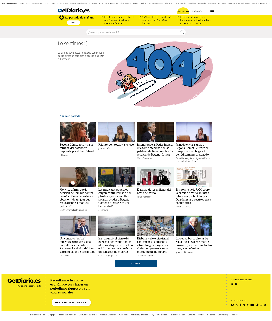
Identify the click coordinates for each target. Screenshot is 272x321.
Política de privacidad (139, 315)
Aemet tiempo (232, 3)
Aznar (101, 3)
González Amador (62, 3)
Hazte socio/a (183, 11)
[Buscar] (182, 32)
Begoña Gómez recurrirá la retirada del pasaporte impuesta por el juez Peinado (77, 148)
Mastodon (236, 315)
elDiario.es (64, 155)
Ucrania (176, 3)
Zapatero (73, 3)
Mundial (241, 3)
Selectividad (169, 3)
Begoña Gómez (25, 3)
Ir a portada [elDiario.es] (136, 263)
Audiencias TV (265, 3)
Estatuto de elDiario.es (88, 315)
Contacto (191, 315)
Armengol (136, 3)
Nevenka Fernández (83, 3)
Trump (106, 3)
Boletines (211, 315)
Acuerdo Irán (114, 3)
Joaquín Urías (104, 148)
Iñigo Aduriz (191, 161)
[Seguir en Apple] (236, 284)
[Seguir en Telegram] (244, 305)
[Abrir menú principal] (212, 10)
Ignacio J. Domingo (184, 252)
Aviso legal (123, 315)
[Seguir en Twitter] (236, 305)
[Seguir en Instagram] (248, 305)
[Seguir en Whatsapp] (261, 305)
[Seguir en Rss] (265, 305)
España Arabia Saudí (252, 3)
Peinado (94, 3)
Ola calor (183, 3)
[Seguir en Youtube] (252, 305)
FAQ (152, 315)
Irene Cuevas (212, 3)
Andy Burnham (146, 3)
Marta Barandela (144, 158)
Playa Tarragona (126, 3)
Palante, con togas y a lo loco (116, 144)
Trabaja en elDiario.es (67, 315)
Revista (201, 315)
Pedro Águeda (196, 158)
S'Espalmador (201, 3)
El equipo (51, 315)
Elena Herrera (182, 158)
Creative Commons (108, 315)
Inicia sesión (197, 11)
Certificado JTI (223, 315)
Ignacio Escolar (144, 196)
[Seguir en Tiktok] (257, 305)
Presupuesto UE (157, 3)
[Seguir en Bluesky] (232, 305)
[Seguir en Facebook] (240, 305)
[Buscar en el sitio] (132, 32)
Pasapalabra (192, 3)
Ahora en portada (70, 115)
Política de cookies (177, 315)
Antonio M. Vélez (183, 206)
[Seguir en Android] (232, 284)
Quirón (52, 3)
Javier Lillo (64, 255)
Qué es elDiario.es (37, 315)
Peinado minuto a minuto (40, 3)
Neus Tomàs (222, 3)
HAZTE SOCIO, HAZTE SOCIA (71, 302)
